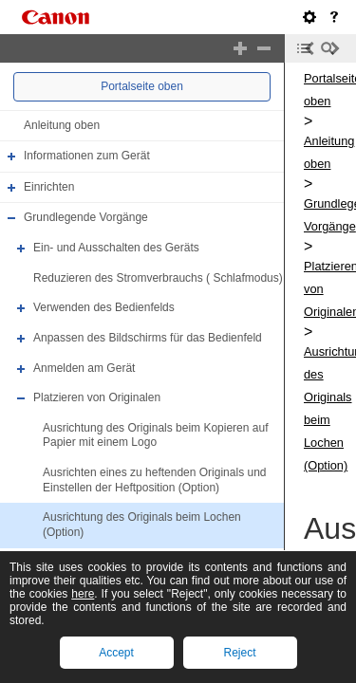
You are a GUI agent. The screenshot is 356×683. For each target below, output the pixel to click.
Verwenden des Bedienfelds (104, 307)
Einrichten (49, 187)
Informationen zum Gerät (87, 155)
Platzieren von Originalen (96, 397)
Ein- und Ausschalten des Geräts (116, 247)
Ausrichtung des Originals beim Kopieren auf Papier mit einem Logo (155, 435)
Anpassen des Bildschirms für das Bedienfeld (147, 337)
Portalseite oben (142, 86)
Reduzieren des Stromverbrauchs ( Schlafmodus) (158, 278)
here (82, 593)
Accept (116, 652)
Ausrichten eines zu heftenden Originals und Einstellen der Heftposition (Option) (154, 480)
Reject (239, 652)
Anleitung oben (62, 125)
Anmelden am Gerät (84, 368)
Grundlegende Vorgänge (86, 218)
